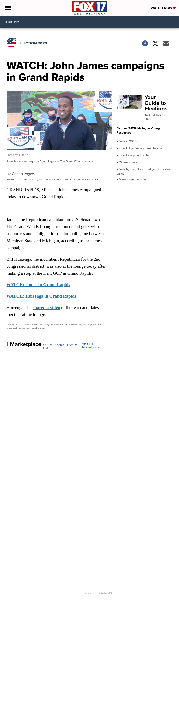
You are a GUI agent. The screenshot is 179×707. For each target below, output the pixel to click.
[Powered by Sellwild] (105, 593)
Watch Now (163, 8)
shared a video (46, 307)
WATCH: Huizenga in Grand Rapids (41, 296)
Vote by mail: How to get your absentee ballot (143, 171)
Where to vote (128, 162)
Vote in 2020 (128, 141)
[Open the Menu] (7, 8)
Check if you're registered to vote (140, 148)
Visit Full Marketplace (91, 346)
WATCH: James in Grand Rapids (38, 284)
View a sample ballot (133, 179)
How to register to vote (134, 155)
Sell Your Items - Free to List (60, 346)
